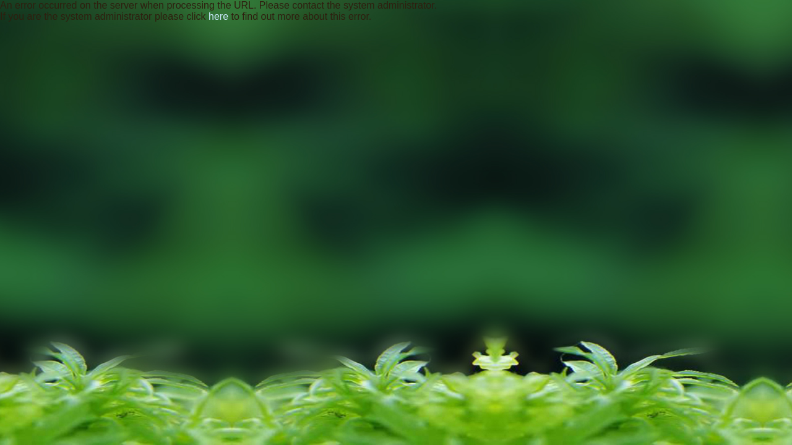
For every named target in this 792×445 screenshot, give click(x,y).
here (218, 16)
